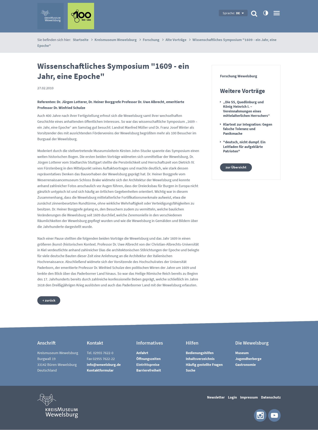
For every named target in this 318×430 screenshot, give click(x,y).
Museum (242, 353)
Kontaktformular (100, 370)
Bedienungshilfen (200, 353)
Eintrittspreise (147, 364)
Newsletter (216, 397)
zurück (50, 300)
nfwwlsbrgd (104, 364)
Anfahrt (142, 353)
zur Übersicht (236, 167)
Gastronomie (245, 364)
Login (232, 397)
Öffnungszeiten (148, 359)
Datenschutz (271, 397)
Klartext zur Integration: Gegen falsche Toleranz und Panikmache (247, 129)
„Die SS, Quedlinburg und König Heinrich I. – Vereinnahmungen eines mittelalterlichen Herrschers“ (246, 109)
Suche (190, 370)
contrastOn (265, 13)
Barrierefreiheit (148, 370)
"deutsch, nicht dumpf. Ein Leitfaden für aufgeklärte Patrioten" (244, 146)
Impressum (249, 397)
